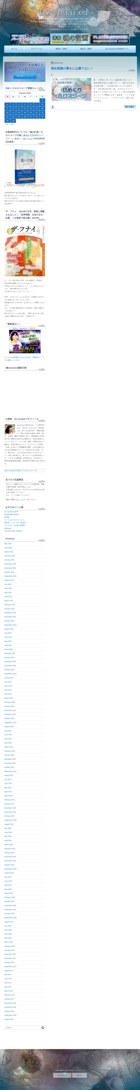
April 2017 (8, 987)
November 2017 (10, 958)
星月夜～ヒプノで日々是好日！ (15, 523)
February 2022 (9, 751)
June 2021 (8, 783)
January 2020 (9, 853)
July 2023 (7, 682)
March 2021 (8, 796)
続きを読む (129, 107)
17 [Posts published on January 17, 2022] (13, 113)
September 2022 (10, 722)
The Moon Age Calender (13, 531)
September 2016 (10, 1015)
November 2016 (10, 1007)
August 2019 (9, 873)
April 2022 (8, 743)
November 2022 (10, 714)
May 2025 (8, 592)
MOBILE (62, 1075)
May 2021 (8, 788)
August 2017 (9, 971)
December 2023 (10, 661)
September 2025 (10, 576)
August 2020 (9, 824)
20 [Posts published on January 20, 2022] (31, 113)
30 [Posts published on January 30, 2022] (7, 121)
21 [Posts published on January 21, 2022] (36, 113)
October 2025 (9, 572)
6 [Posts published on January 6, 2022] (30, 104)
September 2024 (10, 625)
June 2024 (8, 637)
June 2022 (8, 735)
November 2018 (10, 910)
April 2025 (8, 596)
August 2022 (9, 727)
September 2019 (10, 869)
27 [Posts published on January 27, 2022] (31, 117)
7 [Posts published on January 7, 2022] (36, 104)
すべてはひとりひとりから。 (15, 520)
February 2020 (9, 849)
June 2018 (8, 930)
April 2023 (8, 694)
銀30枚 (6, 517)
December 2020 (10, 808)
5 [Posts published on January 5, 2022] (24, 104)
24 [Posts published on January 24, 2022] (13, 117)
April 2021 (8, 792)
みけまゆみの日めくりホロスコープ (21, 470)
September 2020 (10, 820)
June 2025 (8, 588)
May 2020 (8, 836)
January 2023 (9, 706)
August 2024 (9, 629)
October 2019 (9, 865)
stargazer (7, 528)
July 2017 (7, 975)
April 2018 (8, 938)
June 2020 (8, 832)
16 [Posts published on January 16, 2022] (7, 113)
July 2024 (7, 633)
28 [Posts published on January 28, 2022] (36, 117)
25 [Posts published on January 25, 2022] (19, 117)
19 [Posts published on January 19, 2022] (25, 113)
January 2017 (9, 999)
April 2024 (8, 645)
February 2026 (9, 556)
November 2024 (10, 617)
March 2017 (8, 991)
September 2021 (10, 771)
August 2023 (9, 678)
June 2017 (8, 979)
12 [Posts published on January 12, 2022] (25, 108)
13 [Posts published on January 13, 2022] (31, 108)
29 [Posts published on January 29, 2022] (42, 117)
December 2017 (10, 954)
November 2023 (10, 666)
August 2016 (9, 1019)
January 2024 (9, 657)
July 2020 (7, 828)
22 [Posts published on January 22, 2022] (42, 113)
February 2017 (9, 995)
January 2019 (9, 901)
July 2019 (7, 877)
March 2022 (8, 747)
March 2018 (8, 942)
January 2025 (9, 609)
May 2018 (8, 934)
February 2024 (9, 653)
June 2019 (8, 881)
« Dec (6, 124)
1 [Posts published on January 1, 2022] (42, 100)
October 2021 (9, 767)
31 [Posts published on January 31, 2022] (13, 121)
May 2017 (8, 983)
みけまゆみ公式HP (11, 512)
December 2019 (10, 857)
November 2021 (10, 763)
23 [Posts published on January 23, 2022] (7, 117)
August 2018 (9, 922)
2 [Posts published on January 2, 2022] (7, 104)
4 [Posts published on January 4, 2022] (19, 104)
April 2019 (8, 889)
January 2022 (9, 755)
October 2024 (9, 621)
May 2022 (8, 739)
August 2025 (9, 580)
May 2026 (8, 544)
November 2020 (10, 812)
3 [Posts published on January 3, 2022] (13, 104)
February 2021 (9, 800)
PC (79, 1075)
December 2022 (10, 710)
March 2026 (8, 552)
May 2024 (8, 641)
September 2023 (10, 674)
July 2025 (7, 584)
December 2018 (10, 905)
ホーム (14, 49)
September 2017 (10, 966)
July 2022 (7, 731)
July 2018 (7, 926)
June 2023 (8, 686)
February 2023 (9, 702)
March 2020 (8, 844)
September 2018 (10, 918)
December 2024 (10, 613)
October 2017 (9, 962)
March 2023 (8, 698)
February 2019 (9, 897)
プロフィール (36, 49)
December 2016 (10, 1003)
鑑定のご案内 (86, 49)
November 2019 (10, 861)
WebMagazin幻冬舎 (11, 514)
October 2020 (9, 816)
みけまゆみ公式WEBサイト (117, 49)
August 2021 (9, 775)
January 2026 (9, 560)
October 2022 (9, 718)
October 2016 (9, 1011)
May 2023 (8, 690)
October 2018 (9, 914)
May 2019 (8, 885)
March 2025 (8, 600)
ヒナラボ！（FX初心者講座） (15, 525)
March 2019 (8, 893)
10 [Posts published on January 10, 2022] (13, 108)
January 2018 (9, 950)
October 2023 (9, 670)
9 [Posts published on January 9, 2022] (7, 108)
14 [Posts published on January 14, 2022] (36, 108)
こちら (21, 500)
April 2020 (8, 840)
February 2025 (9, 605)
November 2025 (10, 568)
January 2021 (9, 804)
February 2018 (9, 946)
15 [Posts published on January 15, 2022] (42, 108)
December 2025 (10, 564)
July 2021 (7, 779)
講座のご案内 (61, 49)
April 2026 (8, 548)
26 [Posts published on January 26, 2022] (25, 117)
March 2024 (8, 649)
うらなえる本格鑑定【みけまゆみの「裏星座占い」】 (24, 357)
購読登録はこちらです (25, 76)
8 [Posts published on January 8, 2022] (42, 104)
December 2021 (10, 759)
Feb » (12, 124)
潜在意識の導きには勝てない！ (72, 68)
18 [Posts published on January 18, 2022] (19, 113)
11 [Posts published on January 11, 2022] (19, 108)
